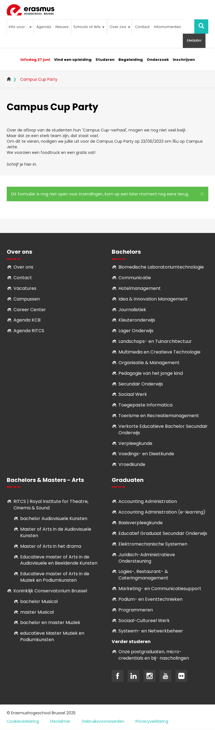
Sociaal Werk (132, 394)
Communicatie (134, 277)
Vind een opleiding (73, 59)
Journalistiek (132, 309)
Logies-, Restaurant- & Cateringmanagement (143, 574)
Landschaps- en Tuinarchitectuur (155, 341)
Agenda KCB (27, 320)
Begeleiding (130, 59)
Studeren (104, 59)
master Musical (37, 612)
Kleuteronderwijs (136, 320)
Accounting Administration (147, 501)
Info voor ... (20, 26)
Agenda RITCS (28, 330)
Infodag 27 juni (35, 59)
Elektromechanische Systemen (152, 544)
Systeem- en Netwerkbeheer (150, 631)
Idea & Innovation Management (153, 299)
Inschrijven (184, 59)
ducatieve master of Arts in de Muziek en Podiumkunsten (54, 576)
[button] (202, 194)
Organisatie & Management (148, 362)
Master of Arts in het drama (50, 546)
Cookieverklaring (23, 721)
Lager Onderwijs (135, 330)
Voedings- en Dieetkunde (146, 454)
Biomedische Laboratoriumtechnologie (161, 267)
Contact (142, 26)
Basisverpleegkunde (140, 522)
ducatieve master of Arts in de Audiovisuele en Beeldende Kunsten (58, 560)
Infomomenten (167, 26)
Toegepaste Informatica (145, 405)
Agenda (43, 26)
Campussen (26, 299)
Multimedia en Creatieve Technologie (159, 352)
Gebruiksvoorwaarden (103, 721)
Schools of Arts (88, 26)
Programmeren (135, 610)
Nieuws (62, 26)
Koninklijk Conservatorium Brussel (50, 591)
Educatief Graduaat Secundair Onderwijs (162, 533)
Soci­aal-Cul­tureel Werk (144, 620)
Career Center (29, 309)
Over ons (119, 26)
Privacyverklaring (151, 721)
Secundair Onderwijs (140, 384)
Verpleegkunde (135, 443)
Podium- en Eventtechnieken (150, 599)
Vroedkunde (131, 464)
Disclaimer (60, 721)
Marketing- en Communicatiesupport (159, 588)
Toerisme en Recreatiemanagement (158, 415)
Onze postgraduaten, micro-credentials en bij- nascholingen (153, 654)
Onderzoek (158, 59)
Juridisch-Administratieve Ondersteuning (146, 557)
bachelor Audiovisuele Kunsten (53, 518)
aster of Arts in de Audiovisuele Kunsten (55, 532)
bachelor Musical (39, 601)
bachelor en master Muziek (50, 622)
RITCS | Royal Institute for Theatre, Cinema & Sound (50, 504)
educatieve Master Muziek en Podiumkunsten (52, 636)
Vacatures (24, 288)
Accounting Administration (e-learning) (161, 512)
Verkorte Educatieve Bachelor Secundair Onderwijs (163, 429)
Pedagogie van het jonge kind (150, 373)
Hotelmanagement (139, 288)
